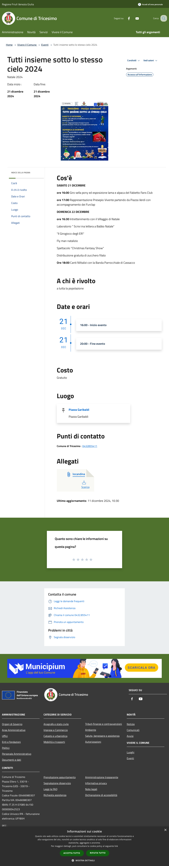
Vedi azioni (150, 61)
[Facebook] (125, 18)
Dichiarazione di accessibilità (101, 795)
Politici (6, 748)
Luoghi (130, 752)
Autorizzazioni (93, 742)
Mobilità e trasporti (54, 742)
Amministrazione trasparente (101, 777)
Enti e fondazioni (11, 742)
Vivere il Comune (27, 45)
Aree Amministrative (13, 730)
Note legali (91, 789)
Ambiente (90, 730)
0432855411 (89, 446)
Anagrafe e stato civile (56, 724)
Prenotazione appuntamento (60, 777)
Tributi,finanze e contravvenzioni (103, 724)
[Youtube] (133, 18)
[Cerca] (163, 18)
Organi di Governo (12, 724)
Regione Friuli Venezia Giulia (18, 4)
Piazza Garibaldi (79, 409)
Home (9, 45)
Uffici (5, 736)
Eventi (45, 45)
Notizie (131, 724)
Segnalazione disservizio (57, 783)
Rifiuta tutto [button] (98, 852)
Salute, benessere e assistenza (102, 736)
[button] (84, 860)
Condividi (134, 61)
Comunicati (133, 730)
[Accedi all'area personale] (150, 4)
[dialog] (84, 846)
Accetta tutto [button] (72, 853)
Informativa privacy (96, 783)
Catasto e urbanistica (55, 736)
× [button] (165, 830)
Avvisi (130, 736)
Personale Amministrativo (16, 754)
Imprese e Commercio (56, 730)
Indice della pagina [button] (20, 172)
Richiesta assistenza (55, 795)
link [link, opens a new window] (116, 846)
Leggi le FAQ (50, 789)
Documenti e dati (11, 760)
